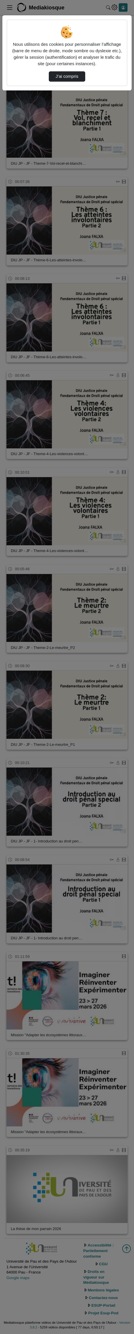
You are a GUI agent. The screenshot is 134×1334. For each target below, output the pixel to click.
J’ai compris (67, 76)
